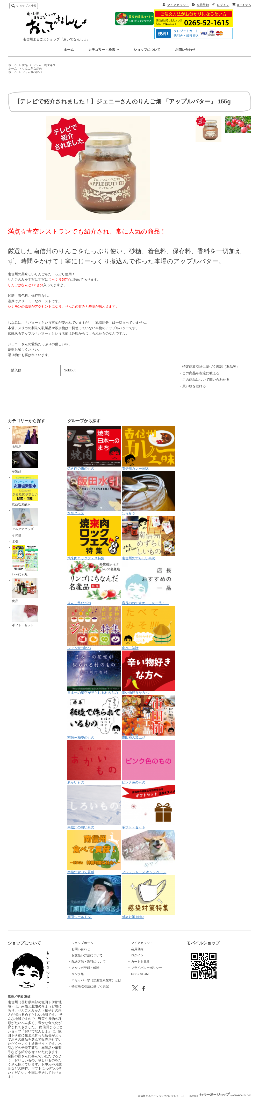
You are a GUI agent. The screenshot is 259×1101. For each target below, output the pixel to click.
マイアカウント (178, 5)
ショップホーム (82, 943)
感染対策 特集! (149, 897)
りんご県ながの (32, 68)
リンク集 (77, 974)
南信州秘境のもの (94, 717)
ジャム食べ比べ (32, 72)
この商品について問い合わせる (205, 380)
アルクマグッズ (25, 519)
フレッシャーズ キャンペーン (149, 852)
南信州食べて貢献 (94, 852)
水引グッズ (94, 493)
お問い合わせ (185, 50)
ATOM (144, 974)
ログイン (223, 5)
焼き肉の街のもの (94, 448)
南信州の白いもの (94, 807)
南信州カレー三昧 (149, 448)
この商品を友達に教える (200, 373)
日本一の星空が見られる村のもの (94, 673)
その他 (16, 535)
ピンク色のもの (149, 762)
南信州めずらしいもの (149, 538)
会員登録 (203, 5)
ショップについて (147, 50)
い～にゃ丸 (25, 560)
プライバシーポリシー (146, 968)
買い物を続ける (194, 386)
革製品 (25, 462)
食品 (25, 65)
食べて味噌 (149, 628)
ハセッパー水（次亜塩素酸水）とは (96, 980)
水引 (15, 541)
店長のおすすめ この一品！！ (149, 583)
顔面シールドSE (94, 897)
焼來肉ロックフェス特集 (94, 538)
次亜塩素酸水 (25, 490)
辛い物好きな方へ (149, 673)
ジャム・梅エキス (44, 65)
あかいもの (94, 762)
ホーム (69, 50)
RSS (134, 974)
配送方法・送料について (88, 961)
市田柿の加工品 (149, 717)
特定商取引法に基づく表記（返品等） (211, 367)
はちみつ (149, 493)
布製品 (25, 437)
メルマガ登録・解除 (85, 968)
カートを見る (140, 961)
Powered (219, 1096)
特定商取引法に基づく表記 (90, 986)
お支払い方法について (87, 955)
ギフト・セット (25, 616)
